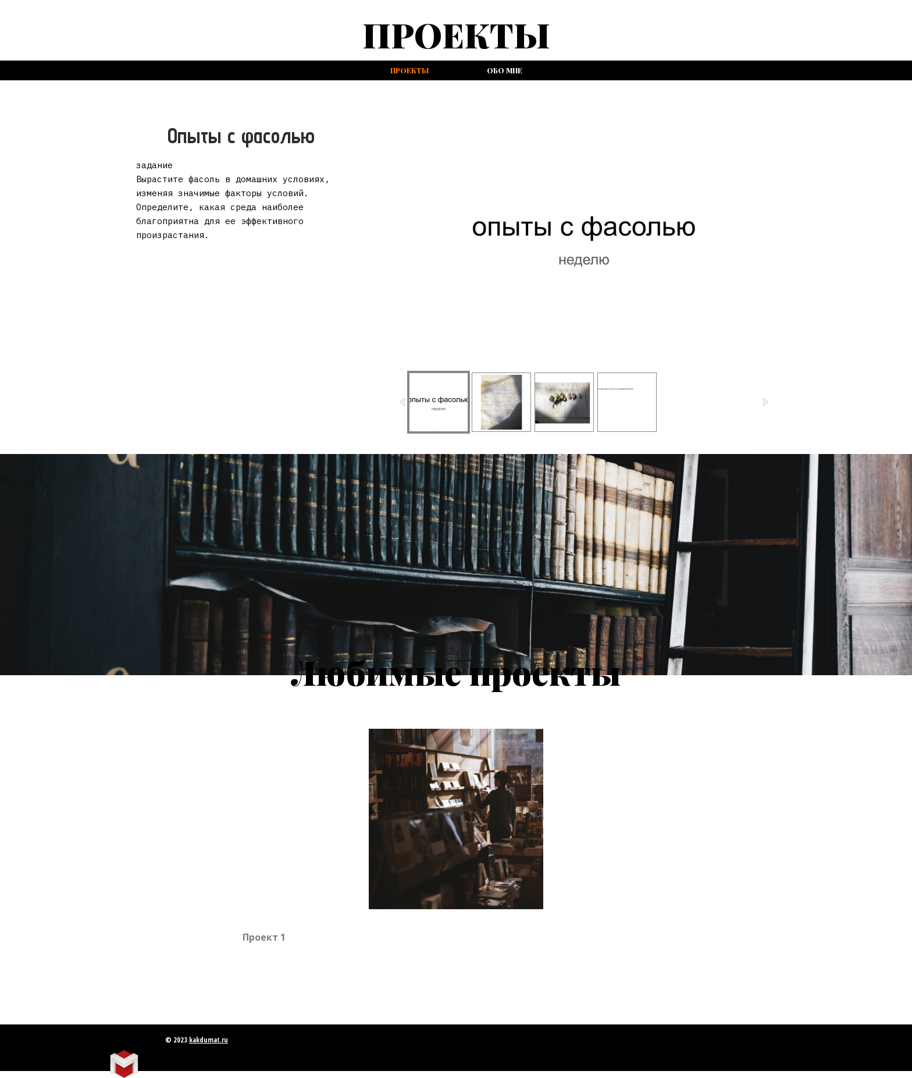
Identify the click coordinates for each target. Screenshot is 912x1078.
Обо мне (504, 70)
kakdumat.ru (208, 1040)
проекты (409, 70)
